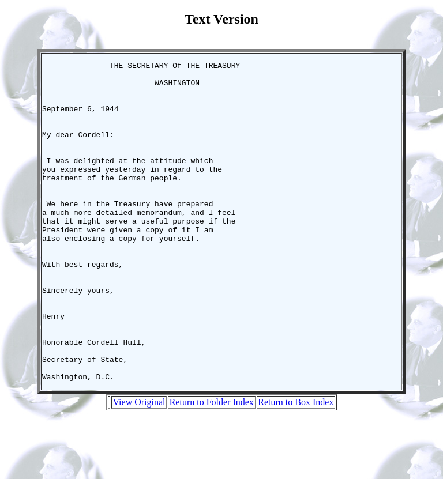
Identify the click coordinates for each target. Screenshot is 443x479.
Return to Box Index (295, 466)
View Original (138, 466)
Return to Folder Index (212, 466)
